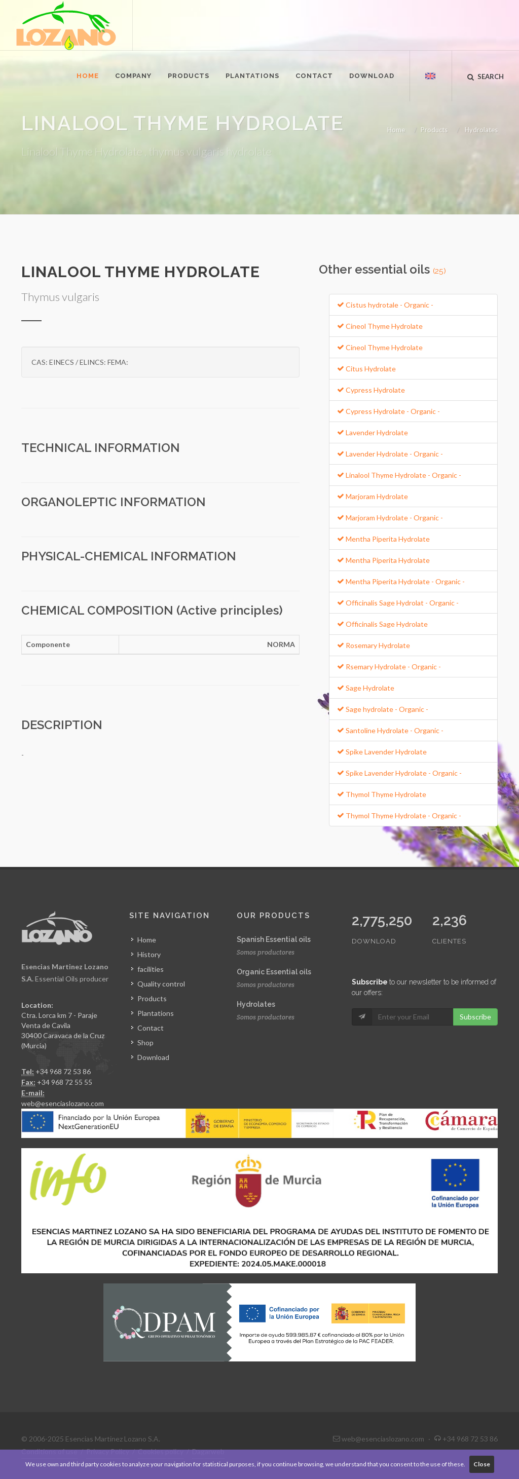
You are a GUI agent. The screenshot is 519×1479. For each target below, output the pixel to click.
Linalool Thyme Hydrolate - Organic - (399, 475)
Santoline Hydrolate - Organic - (390, 730)
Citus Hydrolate (366, 368)
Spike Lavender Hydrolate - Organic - (399, 773)
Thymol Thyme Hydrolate (381, 794)
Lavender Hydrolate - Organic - (390, 453)
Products (434, 130)
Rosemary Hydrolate (373, 645)
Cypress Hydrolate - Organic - (388, 411)
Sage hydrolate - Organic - (382, 709)
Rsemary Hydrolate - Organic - (389, 666)
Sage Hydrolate (365, 688)
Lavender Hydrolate (372, 432)
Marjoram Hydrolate (372, 496)
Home (396, 130)
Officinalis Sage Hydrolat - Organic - (398, 602)
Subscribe (475, 1016)
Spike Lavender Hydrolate (382, 751)
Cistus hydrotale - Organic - (385, 304)
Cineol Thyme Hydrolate (380, 326)
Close (481, 1464)
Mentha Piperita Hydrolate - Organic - (401, 581)
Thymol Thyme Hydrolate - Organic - (399, 815)
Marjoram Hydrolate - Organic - (390, 517)
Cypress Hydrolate (371, 390)
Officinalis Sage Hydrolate (382, 624)
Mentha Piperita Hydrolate (383, 539)
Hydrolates (481, 130)
